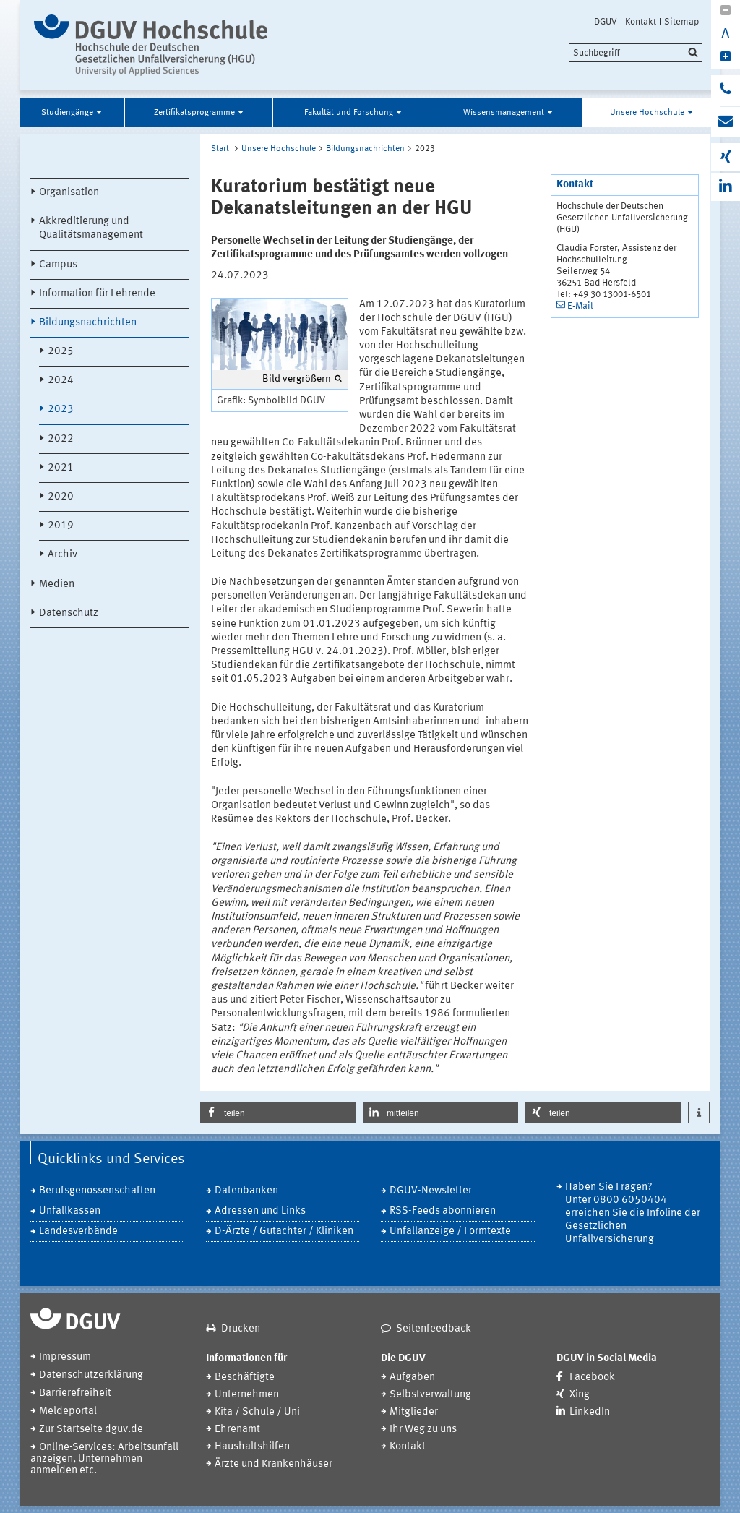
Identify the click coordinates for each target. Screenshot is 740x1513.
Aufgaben (412, 1377)
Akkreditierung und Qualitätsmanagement (91, 228)
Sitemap (681, 21)
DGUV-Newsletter (431, 1191)
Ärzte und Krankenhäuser (273, 1464)
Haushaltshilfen (252, 1446)
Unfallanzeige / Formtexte (450, 1231)
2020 (61, 497)
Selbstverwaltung (430, 1394)
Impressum (65, 1357)
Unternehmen (247, 1394)
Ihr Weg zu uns (423, 1429)
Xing (579, 1394)
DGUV (605, 21)
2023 (61, 409)
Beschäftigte (245, 1377)
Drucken (240, 1329)
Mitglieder (414, 1412)
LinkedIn (589, 1412)
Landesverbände (78, 1231)
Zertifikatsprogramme (194, 112)
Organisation (69, 192)
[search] (635, 52)
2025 (61, 351)
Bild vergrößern (296, 379)
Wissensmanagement (503, 112)
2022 (61, 439)
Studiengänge (67, 112)
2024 (61, 380)
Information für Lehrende (97, 293)
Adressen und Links (260, 1211)
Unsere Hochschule (647, 112)
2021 (61, 468)
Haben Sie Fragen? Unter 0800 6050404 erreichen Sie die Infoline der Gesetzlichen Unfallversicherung (632, 1213)
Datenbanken (246, 1191)
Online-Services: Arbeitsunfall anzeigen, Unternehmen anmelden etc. (104, 1459)
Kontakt (640, 21)
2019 (61, 525)
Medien (56, 584)
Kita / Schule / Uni (257, 1412)
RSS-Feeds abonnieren (443, 1211)
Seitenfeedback (433, 1329)
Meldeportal (68, 1411)
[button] (278, 1112)
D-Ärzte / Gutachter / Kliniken (284, 1231)
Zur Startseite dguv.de (91, 1429)
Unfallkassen (69, 1211)
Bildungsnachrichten (88, 322)
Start (220, 149)
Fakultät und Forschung (348, 112)
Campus (58, 265)
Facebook (592, 1377)
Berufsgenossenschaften (97, 1191)
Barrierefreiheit (75, 1393)
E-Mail (580, 306)
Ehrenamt (237, 1429)
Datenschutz (68, 613)
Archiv (62, 554)
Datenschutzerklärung (91, 1375)
